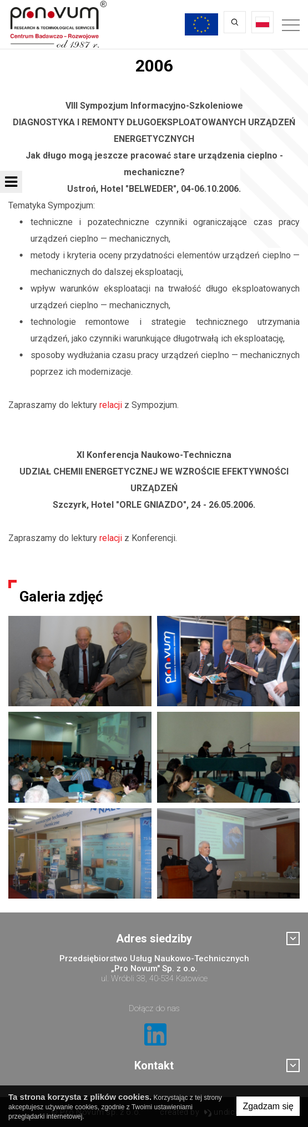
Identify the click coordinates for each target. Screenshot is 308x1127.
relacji (110, 405)
